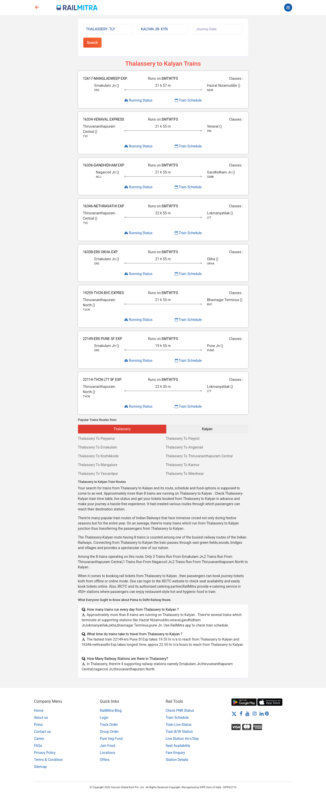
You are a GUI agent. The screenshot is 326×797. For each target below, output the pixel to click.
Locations (107, 753)
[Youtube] (248, 714)
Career (39, 739)
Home (39, 711)
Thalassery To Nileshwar (185, 474)
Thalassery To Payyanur (96, 438)
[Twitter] (234, 714)
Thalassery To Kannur (183, 465)
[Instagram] (255, 714)
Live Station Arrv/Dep (182, 739)
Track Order (109, 725)
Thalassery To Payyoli (183, 438)
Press (38, 725)
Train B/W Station (179, 732)
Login (104, 718)
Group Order (109, 732)
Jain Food (107, 746)
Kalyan (207, 429)
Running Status (138, 100)
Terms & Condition (48, 760)
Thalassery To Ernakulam (97, 447)
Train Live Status (179, 725)
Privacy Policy (45, 753)
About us (41, 718)
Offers (105, 760)
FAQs (38, 746)
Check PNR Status (180, 711)
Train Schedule (188, 100)
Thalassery (122, 429)
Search (92, 43)
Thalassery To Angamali (184, 447)
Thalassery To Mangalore (97, 465)
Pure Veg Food (111, 739)
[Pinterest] (267, 714)
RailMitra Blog (111, 711)
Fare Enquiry (175, 753)
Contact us (42, 732)
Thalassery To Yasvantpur (98, 474)
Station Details (177, 760)
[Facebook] (241, 714)
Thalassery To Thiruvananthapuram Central (199, 456)
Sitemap (40, 767)
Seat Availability (178, 746)
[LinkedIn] (262, 714)
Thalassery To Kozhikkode (98, 456)
